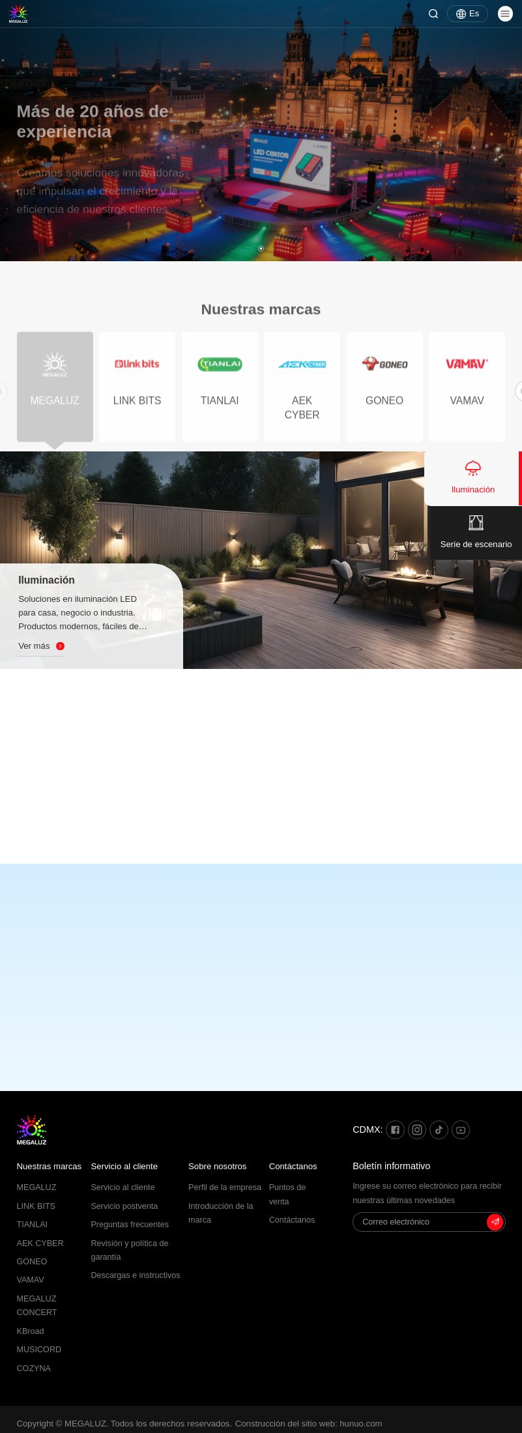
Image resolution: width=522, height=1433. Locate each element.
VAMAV (30, 1279)
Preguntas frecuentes (130, 1224)
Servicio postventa (124, 1206)
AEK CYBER (40, 1243)
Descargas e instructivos (135, 1275)
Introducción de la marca (220, 1213)
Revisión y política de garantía (129, 1250)
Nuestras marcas (49, 1166)
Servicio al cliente (124, 1166)
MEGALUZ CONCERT (37, 1305)
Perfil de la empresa (224, 1187)
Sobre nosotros (217, 1166)
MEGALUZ (37, 1187)
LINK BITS (36, 1206)
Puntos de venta (287, 1194)
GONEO (32, 1261)
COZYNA (34, 1368)
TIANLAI (32, 1224)
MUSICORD (39, 1349)
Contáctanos (293, 1166)
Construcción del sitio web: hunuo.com (309, 1423)
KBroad (30, 1331)
